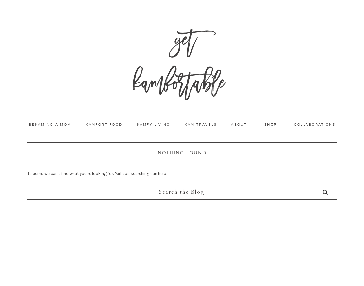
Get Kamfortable (179, 65)
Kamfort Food (104, 124)
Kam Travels (201, 124)
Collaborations (314, 124)
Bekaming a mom (50, 124)
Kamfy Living (153, 124)
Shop (270, 124)
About (239, 124)
